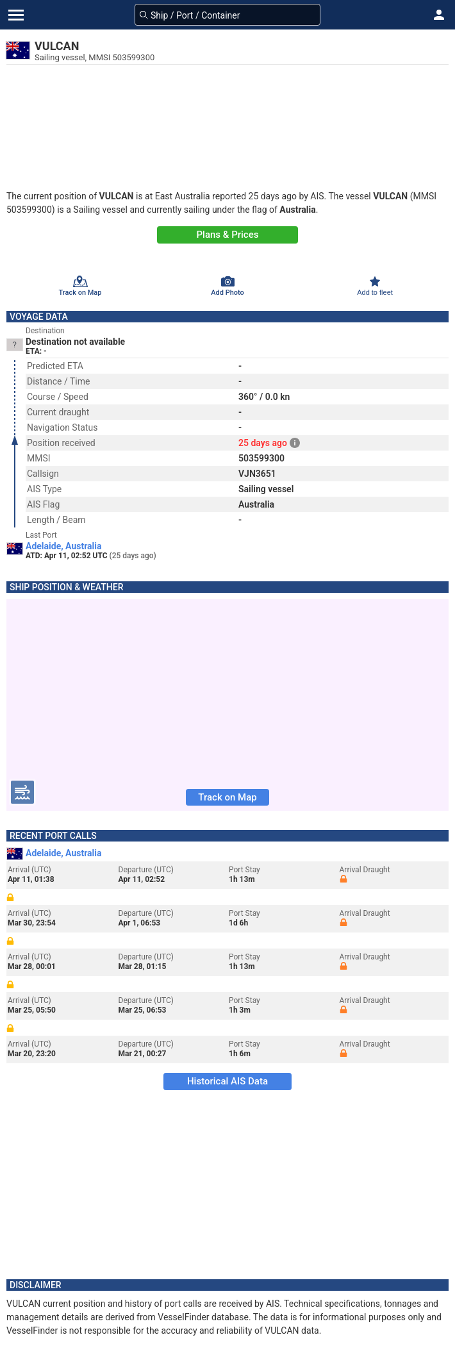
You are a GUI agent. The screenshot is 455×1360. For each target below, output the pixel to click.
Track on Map (227, 797)
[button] (439, 14)
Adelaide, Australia (64, 546)
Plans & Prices (228, 234)
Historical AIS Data (227, 1081)
